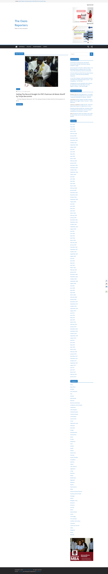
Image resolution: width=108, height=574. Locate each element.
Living (71, 471)
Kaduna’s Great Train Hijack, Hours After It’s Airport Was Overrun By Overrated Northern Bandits (81, 115)
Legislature (72, 468)
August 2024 (73, 174)
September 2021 (74, 254)
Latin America (73, 466)
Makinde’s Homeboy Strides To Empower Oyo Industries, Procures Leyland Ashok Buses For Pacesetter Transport (81, 110)
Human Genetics (74, 457)
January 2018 (73, 354)
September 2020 (74, 281)
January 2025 (73, 163)
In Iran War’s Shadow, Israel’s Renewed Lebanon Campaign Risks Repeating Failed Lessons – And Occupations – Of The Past (81, 80)
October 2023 (73, 197)
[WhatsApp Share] (106, 291)
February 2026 (73, 133)
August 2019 (73, 310)
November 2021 (74, 249)
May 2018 (72, 344)
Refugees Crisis (73, 500)
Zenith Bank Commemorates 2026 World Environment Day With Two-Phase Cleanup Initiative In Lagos (32, 2)
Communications (74, 414)
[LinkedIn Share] (106, 286)
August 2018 (73, 338)
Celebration (73, 407)
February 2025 (73, 160)
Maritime (72, 473)
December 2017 (74, 356)
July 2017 (72, 367)
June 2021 (72, 260)
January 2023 (73, 217)
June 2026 (72, 124)
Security (72, 507)
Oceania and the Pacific (75, 493)
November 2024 (74, 167)
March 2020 (73, 295)
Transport (72, 523)
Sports (45, 46)
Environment (73, 434)
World (71, 532)
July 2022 (72, 231)
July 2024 (72, 176)
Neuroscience (73, 487)
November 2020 (74, 276)
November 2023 (74, 195)
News (71, 489)
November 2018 (74, 331)
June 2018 (72, 342)
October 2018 (73, 333)
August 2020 (73, 283)
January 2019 (73, 326)
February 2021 (73, 270)
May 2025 (72, 154)
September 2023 (74, 199)
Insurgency (72, 459)
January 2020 (73, 299)
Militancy (72, 482)
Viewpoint (72, 530)
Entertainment (37, 46)
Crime (71, 421)
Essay (71, 437)
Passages (72, 496)
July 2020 (72, 285)
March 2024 (73, 185)
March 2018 (73, 349)
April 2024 (72, 183)
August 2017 (73, 365)
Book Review (73, 398)
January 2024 (73, 190)
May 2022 (72, 235)
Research (72, 502)
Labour (72, 464)
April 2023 (72, 210)
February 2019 (73, 324)
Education (72, 428)
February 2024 (73, 188)
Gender (72, 446)
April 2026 (72, 129)
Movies (72, 484)
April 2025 (72, 156)
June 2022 (72, 233)
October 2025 (73, 142)
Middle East (73, 478)
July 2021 (72, 258)
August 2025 (73, 147)
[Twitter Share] (106, 283)
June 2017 (72, 369)
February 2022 (73, 242)
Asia (71, 393)
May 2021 (72, 263)
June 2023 (72, 206)
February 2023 (73, 215)
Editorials (22, 46)
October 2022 (73, 224)
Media (71, 475)
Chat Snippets (73, 409)
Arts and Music (73, 391)
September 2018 (74, 335)
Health (71, 448)
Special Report (73, 512)
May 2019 (72, 317)
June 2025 (72, 151)
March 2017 (73, 372)
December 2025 (74, 138)
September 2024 (74, 172)
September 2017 (74, 363)
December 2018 (74, 329)
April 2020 (72, 292)
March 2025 (73, 158)
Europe (72, 439)
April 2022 (72, 238)
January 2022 (73, 245)
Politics (29, 46)
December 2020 (74, 274)
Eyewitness (72, 441)
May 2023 (72, 208)
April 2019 (72, 319)
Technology (73, 516)
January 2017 (73, 376)
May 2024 (72, 181)
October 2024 (73, 170)
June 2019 (72, 315)
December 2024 (74, 165)
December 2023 (74, 192)
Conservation (73, 416)
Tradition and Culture (75, 521)
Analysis (72, 389)
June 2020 (72, 288)
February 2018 (73, 351)
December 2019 (74, 301)
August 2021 (73, 256)
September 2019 (74, 308)
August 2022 (73, 229)
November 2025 (74, 140)
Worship (72, 534)
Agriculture (72, 387)
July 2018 (72, 340)
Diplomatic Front (74, 423)
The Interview (73, 518)
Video (71, 527)
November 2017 (74, 358)
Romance (72, 505)
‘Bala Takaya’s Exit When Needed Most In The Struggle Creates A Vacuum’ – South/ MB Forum (81, 101)
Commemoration (74, 412)
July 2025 (72, 149)
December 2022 (74, 220)
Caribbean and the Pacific (76, 405)
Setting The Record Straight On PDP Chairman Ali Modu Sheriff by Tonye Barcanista (40, 95)
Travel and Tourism (74, 525)
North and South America (76, 491)
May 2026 (72, 126)
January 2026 (73, 135)
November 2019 (74, 304)
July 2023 (72, 204)
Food (71, 443)
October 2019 (73, 306)
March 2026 (73, 131)
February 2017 (73, 374)
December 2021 (74, 247)
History (72, 450)
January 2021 (73, 272)
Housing (72, 455)
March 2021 (73, 267)
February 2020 (73, 297)
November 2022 (74, 222)
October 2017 (73, 360)
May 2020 (72, 290)
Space (71, 509)
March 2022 (73, 240)
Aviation (72, 396)
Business (72, 400)
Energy (71, 430)
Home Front (73, 453)
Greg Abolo (28, 91)
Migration (72, 480)
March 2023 (73, 213)
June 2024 (72, 179)
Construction (73, 418)
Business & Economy (75, 403)
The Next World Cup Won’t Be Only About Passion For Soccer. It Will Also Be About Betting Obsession (81, 74)
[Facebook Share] (106, 280)
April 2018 (72, 347)
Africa (71, 384)
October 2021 (73, 251)
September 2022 (74, 226)
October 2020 (73, 279)
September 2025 (74, 145)
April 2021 (72, 265)
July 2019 (72, 313)
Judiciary (72, 462)
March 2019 (73, 322)
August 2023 (73, 201)
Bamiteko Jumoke (74, 108)
